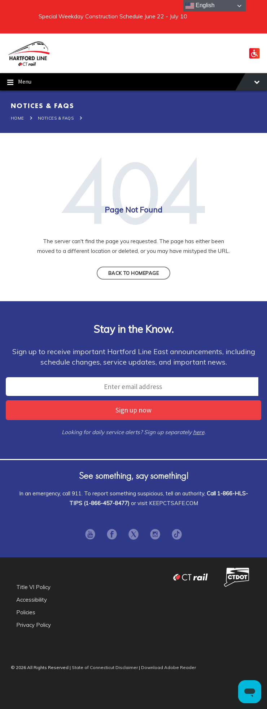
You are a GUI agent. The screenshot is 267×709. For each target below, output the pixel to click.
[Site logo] (29, 65)
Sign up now (133, 410)
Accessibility (31, 599)
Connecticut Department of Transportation (236, 577)
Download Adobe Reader (168, 667)
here (198, 432)
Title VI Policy (33, 587)
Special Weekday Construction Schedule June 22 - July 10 (113, 16)
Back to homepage (133, 273)
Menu (133, 82)
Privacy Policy (33, 624)
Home (17, 118)
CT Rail (190, 577)
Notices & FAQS (56, 118)
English (200, 5)
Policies (25, 612)
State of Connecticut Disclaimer (105, 667)
